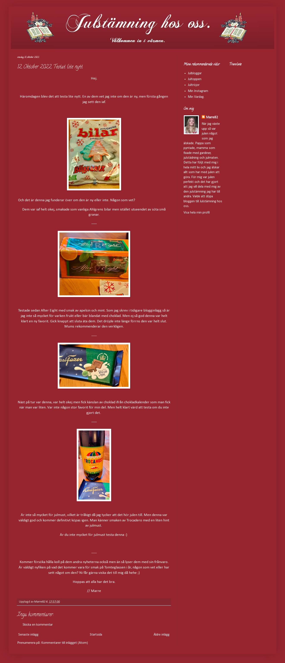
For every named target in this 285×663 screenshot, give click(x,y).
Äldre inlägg (161, 634)
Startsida (96, 634)
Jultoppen (194, 79)
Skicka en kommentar (38, 625)
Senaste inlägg (28, 634)
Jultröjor (194, 85)
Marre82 (212, 117)
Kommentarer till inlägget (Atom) (64, 643)
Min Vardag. (196, 97)
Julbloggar (195, 73)
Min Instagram (198, 91)
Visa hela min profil (197, 212)
